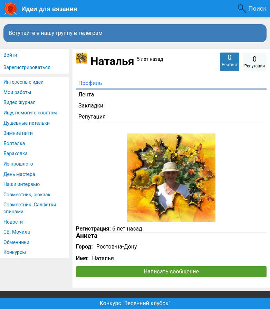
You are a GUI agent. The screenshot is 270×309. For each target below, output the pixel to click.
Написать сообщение (171, 271)
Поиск (257, 8)
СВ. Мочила (16, 232)
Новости (13, 222)
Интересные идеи (23, 82)
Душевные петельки (26, 123)
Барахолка (15, 153)
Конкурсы (14, 252)
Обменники (16, 242)
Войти (10, 55)
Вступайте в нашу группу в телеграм (56, 33)
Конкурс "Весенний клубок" (135, 303)
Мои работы (17, 92)
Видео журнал (19, 102)
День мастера (19, 174)
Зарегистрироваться (26, 67)
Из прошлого (18, 164)
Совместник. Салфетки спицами (29, 208)
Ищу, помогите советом (30, 112)
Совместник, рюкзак (26, 194)
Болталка (14, 143)
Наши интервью (21, 184)
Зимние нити (18, 133)
